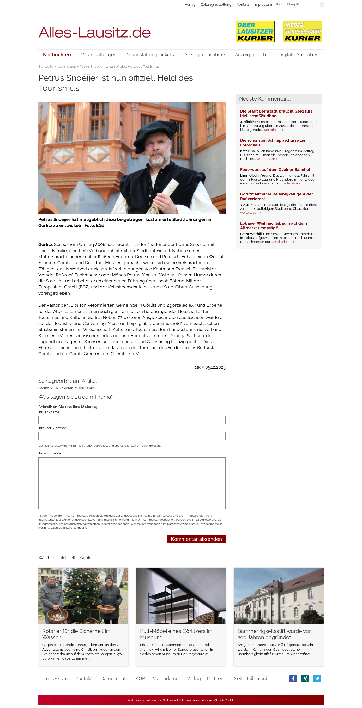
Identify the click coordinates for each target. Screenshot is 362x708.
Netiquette (80, 528)
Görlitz (43, 388)
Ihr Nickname (48, 412)
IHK (56, 388)
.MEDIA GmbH (218, 700)
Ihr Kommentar (50, 453)
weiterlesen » (273, 130)
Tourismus (86, 388)
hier (40, 528)
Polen (68, 388)
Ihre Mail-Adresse (52, 428)
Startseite (45, 67)
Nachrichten (66, 67)
